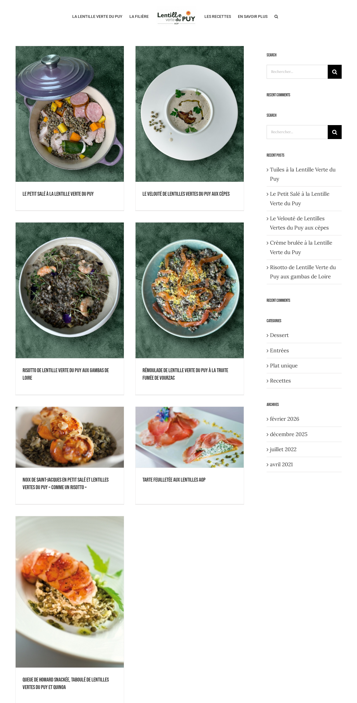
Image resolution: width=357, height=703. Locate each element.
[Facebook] (244, 526)
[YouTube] (252, 526)
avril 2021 (281, 464)
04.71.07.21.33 (114, 628)
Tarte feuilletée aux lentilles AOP (212, 259)
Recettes (280, 380)
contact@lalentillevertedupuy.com (108, 638)
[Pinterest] (270, 526)
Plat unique (284, 365)
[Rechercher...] (297, 72)
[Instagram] (261, 526)
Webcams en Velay (257, 564)
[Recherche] (335, 72)
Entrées (279, 350)
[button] (276, 16)
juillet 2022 (283, 449)
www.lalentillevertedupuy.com (107, 647)
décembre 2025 (288, 434)
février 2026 (284, 418)
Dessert (279, 335)
